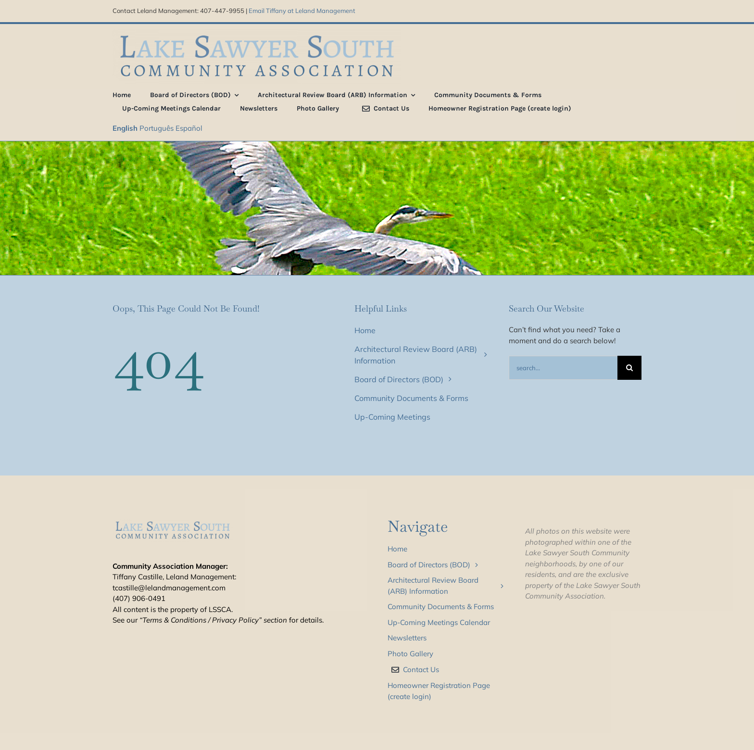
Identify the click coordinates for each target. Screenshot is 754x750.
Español (189, 128)
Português (156, 128)
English (125, 128)
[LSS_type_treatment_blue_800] (257, 32)
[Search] (629, 368)
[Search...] (563, 368)
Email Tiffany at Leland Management (302, 10)
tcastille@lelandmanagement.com (169, 587)
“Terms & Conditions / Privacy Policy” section (213, 620)
